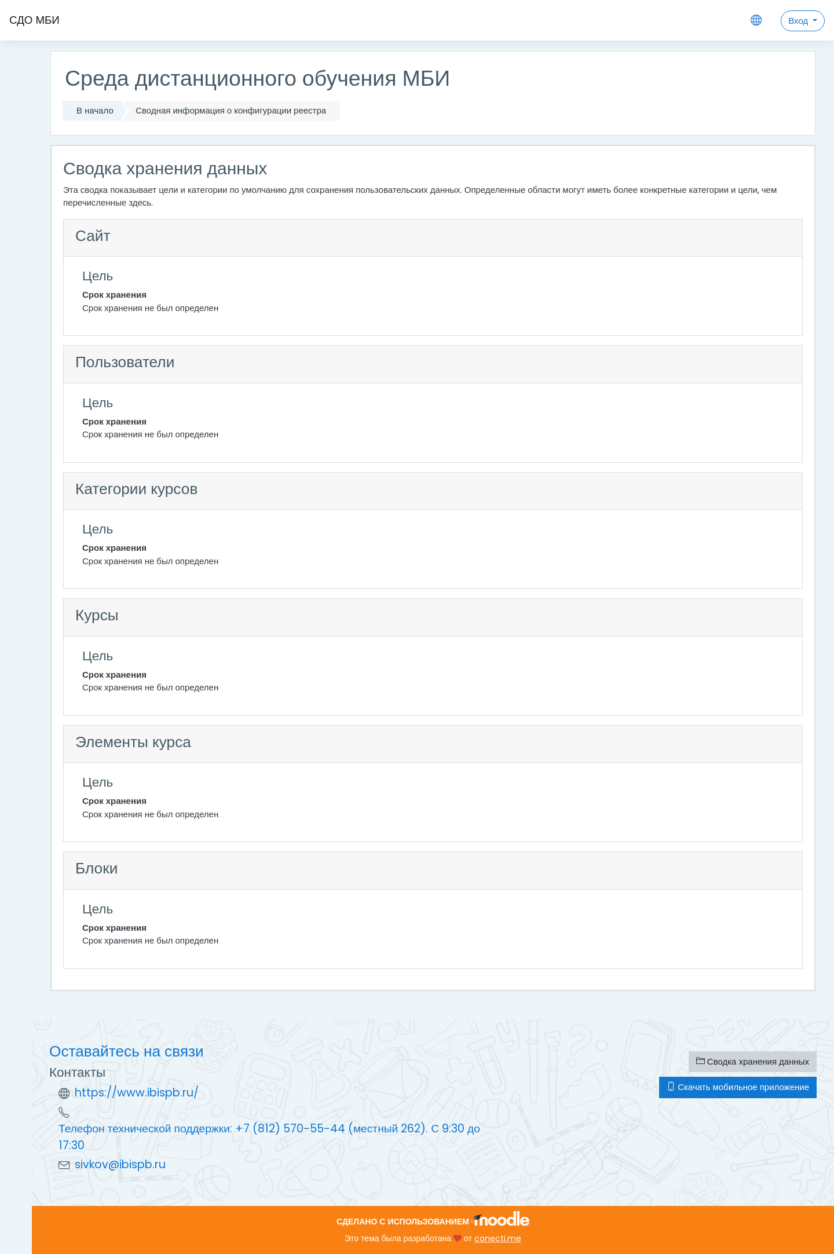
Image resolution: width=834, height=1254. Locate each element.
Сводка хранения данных (752, 1061)
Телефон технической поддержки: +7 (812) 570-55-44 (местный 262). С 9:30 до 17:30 (269, 1137)
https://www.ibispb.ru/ (137, 1093)
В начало (95, 110)
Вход (799, 20)
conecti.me (497, 1238)
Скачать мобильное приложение (738, 1087)
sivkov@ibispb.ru (120, 1164)
